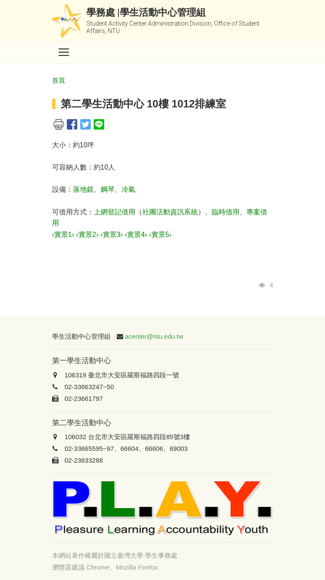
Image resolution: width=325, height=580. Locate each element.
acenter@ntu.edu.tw (154, 336)
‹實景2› (87, 234)
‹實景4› (136, 234)
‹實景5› (160, 234)
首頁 (58, 80)
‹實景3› (112, 234)
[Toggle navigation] (64, 52)
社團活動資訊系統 (170, 212)
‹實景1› (63, 234)
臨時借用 (226, 212)
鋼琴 (108, 189)
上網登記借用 (114, 212)
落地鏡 (83, 189)
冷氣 (128, 189)
